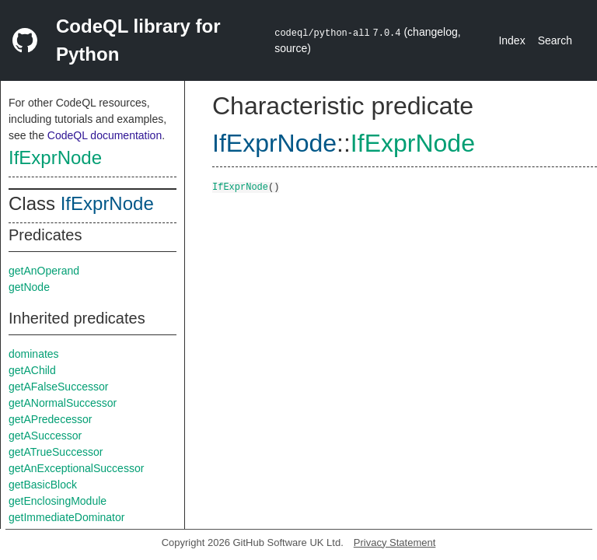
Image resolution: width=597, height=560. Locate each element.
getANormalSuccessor (63, 403)
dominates (34, 354)
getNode (29, 287)
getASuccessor (45, 435)
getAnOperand (44, 270)
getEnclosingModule (57, 501)
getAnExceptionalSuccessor (76, 468)
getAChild (32, 370)
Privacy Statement (395, 542)
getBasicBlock (43, 484)
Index (511, 40)
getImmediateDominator (66, 517)
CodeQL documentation (104, 135)
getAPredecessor (50, 419)
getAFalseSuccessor (58, 386)
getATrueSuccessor (56, 452)
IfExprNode (55, 157)
